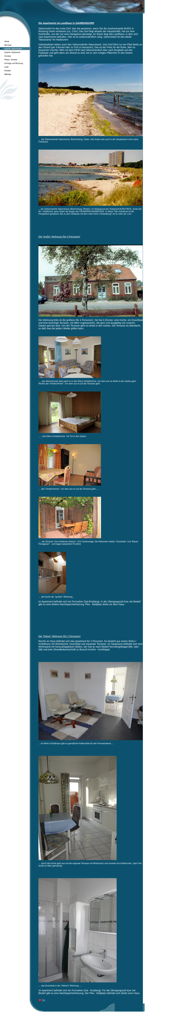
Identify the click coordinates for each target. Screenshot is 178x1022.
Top (43, 1000)
